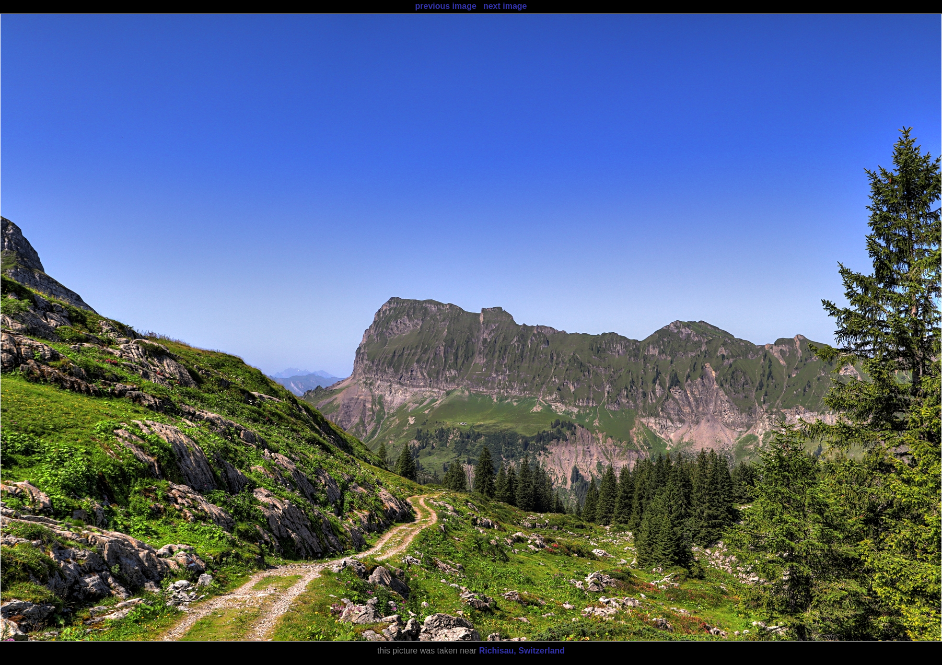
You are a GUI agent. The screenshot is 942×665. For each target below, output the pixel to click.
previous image (445, 6)
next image (505, 6)
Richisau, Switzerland (522, 650)
